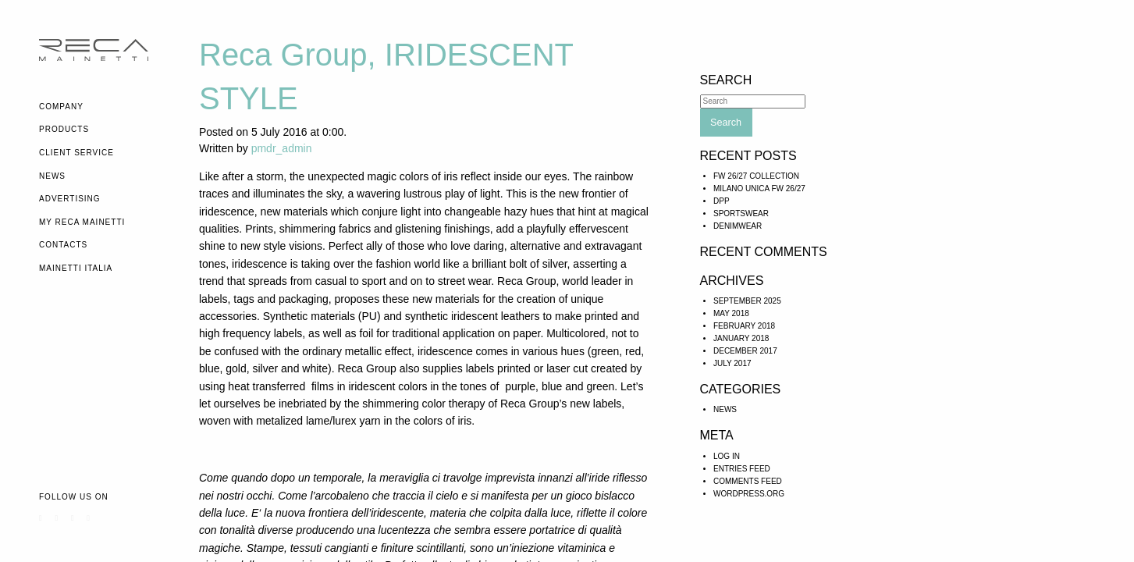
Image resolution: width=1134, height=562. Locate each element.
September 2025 (747, 301)
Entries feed (741, 468)
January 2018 (741, 338)
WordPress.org (748, 493)
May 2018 (731, 313)
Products (64, 129)
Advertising (70, 198)
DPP (721, 201)
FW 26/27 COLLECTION (756, 176)
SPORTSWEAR (741, 213)
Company (61, 106)
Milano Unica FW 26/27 (759, 188)
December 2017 (745, 351)
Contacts (63, 244)
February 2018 (744, 326)
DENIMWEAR (737, 226)
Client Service (76, 152)
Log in (726, 456)
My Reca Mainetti (82, 222)
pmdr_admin (281, 148)
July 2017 (732, 363)
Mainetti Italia (75, 268)
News (52, 176)
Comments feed (747, 481)
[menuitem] (107, 107)
